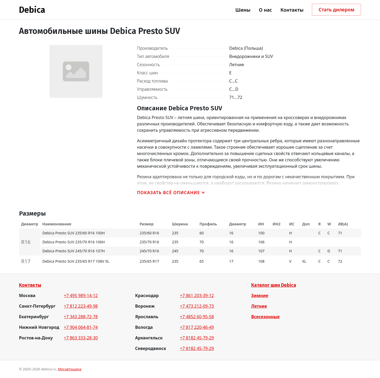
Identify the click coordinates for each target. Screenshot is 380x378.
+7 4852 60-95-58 (197, 317)
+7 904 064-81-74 (81, 327)
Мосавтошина (70, 369)
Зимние (259, 295)
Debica (32, 10)
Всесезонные (265, 317)
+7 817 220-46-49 (197, 327)
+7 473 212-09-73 (197, 306)
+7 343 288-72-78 (81, 317)
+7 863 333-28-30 (81, 338)
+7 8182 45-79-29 (197, 338)
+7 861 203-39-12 (197, 295)
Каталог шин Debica (273, 285)
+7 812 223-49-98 (81, 306)
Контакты (30, 285)
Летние (259, 306)
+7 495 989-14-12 (81, 295)
